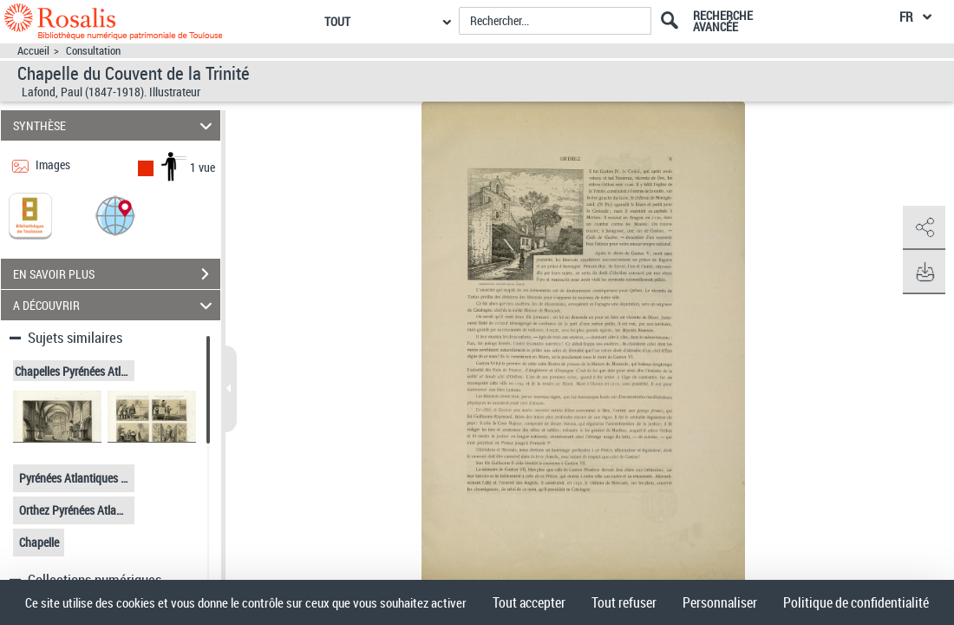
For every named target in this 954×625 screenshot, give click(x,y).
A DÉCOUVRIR (115, 305)
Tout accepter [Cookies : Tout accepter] (529, 602)
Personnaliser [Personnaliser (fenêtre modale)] (720, 602)
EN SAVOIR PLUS (116, 274)
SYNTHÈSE (115, 125)
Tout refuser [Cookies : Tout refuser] (624, 602)
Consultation (93, 50)
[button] (115, 215)
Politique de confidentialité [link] (856, 602)
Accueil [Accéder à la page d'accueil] (33, 50)
